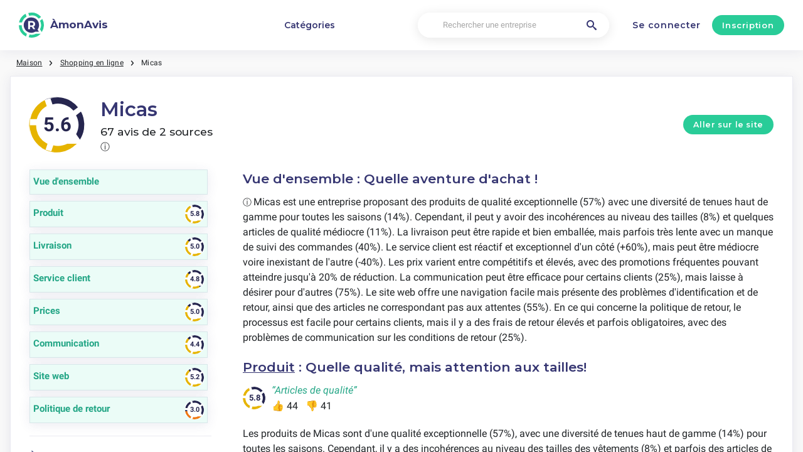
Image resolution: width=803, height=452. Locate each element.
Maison (29, 62)
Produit (269, 367)
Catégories (309, 25)
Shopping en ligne (92, 62)
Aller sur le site (728, 124)
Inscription (748, 25)
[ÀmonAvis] (63, 25)
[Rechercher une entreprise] (513, 25)
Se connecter (666, 25)
